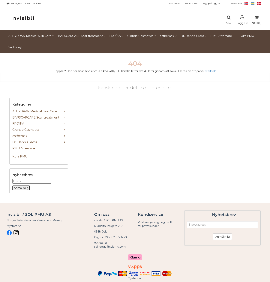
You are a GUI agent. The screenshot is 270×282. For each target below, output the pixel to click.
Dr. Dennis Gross (24, 142)
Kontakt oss (191, 3)
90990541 (100, 243)
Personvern (236, 3)
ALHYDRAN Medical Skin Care (34, 111)
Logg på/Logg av (211, 3)
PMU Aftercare (23, 148)
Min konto (174, 3)
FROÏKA (18, 123)
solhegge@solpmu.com (110, 246)
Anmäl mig (222, 236)
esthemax (19, 136)
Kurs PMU (20, 156)
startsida (210, 71)
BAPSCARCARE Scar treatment (35, 117)
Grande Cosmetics (25, 129)
